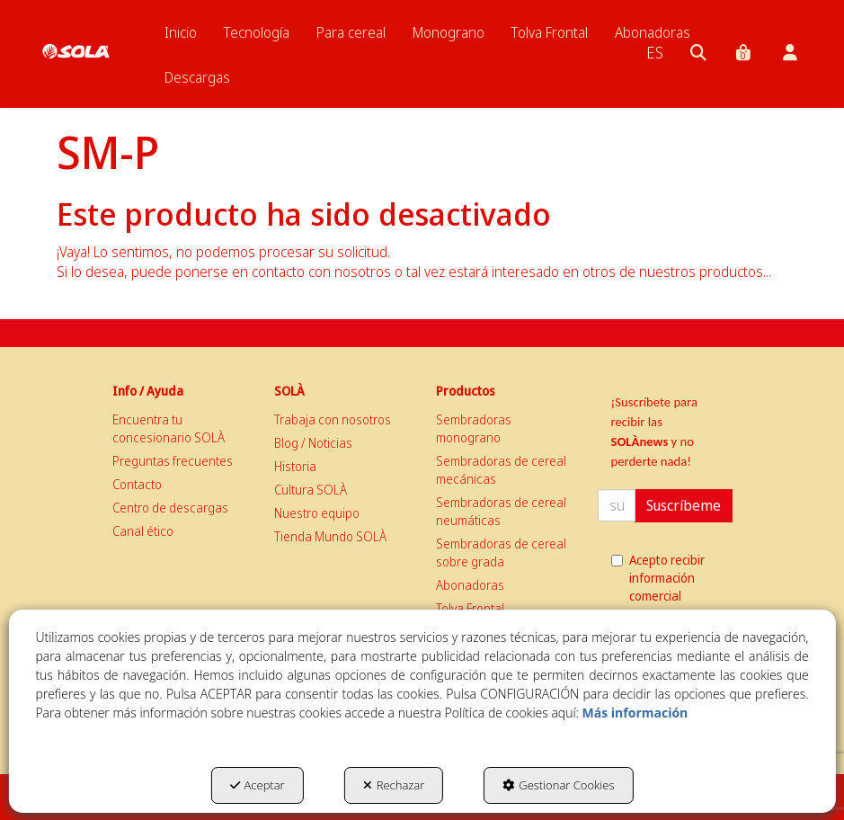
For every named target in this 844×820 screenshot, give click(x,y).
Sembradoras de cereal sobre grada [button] (501, 552)
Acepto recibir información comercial (658, 577)
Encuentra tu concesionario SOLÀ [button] (168, 428)
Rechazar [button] (394, 785)
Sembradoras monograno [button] (473, 428)
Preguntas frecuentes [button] (172, 460)
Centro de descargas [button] (170, 507)
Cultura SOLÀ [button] (310, 489)
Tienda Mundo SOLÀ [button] (330, 536)
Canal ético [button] (142, 530)
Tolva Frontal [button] (470, 608)
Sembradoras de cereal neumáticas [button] (501, 511)
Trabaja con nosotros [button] (332, 419)
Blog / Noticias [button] (313, 442)
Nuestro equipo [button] (317, 512)
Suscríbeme (683, 505)
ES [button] (654, 52)
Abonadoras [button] (470, 584)
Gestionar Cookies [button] (558, 785)
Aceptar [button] (257, 785)
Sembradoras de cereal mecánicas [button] (501, 469)
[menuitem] (180, 32)
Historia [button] (295, 466)
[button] (76, 36)
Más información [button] (635, 712)
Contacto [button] (137, 484)
